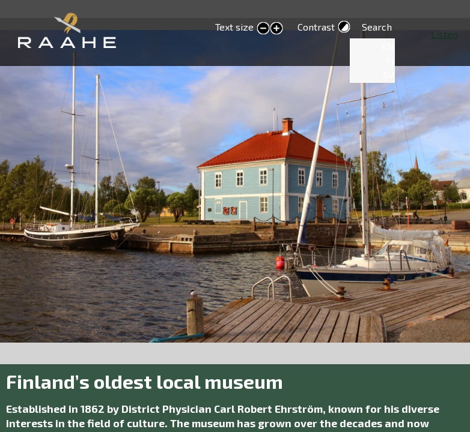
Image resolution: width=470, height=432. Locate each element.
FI (390, 60)
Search (377, 26)
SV (388, 74)
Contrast (316, 26)
